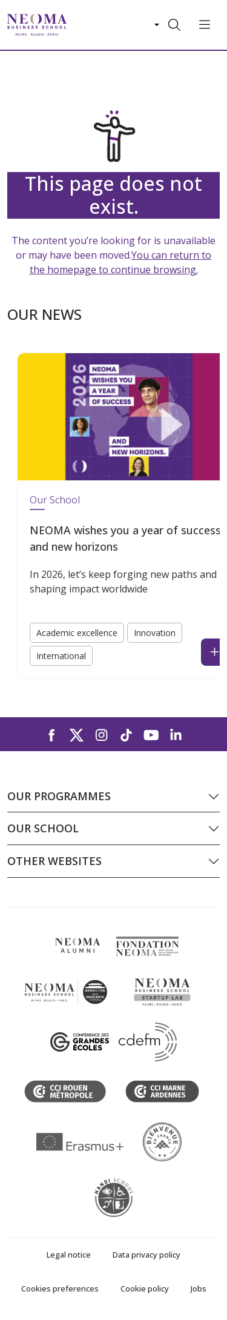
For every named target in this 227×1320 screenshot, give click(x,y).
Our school (43, 828)
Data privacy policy (146, 1254)
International (61, 656)
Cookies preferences (60, 1288)
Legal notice (69, 1254)
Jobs (198, 1288)
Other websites (54, 861)
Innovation (155, 632)
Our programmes (59, 796)
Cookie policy (144, 1288)
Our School (55, 499)
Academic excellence (76, 632)
